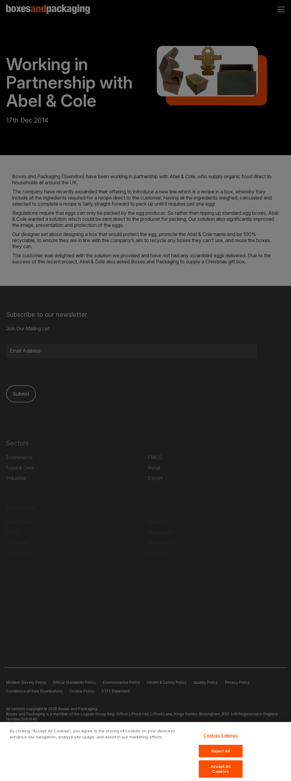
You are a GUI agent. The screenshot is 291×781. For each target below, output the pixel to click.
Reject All (220, 756)
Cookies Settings (220, 740)
